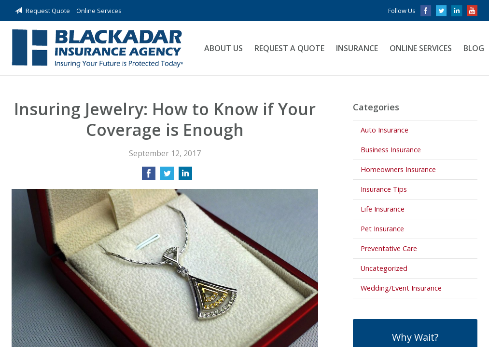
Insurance (357, 48)
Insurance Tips (384, 189)
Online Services (99, 10)
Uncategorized (384, 268)
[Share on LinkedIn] (185, 176)
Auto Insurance (384, 129)
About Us (223, 48)
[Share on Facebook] (148, 176)
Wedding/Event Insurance (401, 288)
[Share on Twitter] (167, 176)
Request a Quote (289, 48)
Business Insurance (391, 149)
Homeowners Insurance (398, 169)
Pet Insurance (382, 228)
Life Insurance (383, 209)
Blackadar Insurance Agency (97, 48)
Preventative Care (389, 248)
